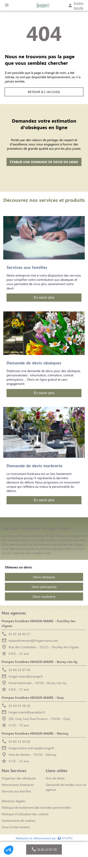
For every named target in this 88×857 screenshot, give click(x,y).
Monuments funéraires (18, 784)
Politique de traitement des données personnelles (36, 807)
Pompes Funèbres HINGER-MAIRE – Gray (33, 697)
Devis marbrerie (44, 596)
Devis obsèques (44, 577)
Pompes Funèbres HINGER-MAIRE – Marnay (35, 733)
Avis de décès (55, 778)
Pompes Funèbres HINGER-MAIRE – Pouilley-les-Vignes (39, 623)
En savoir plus (44, 297)
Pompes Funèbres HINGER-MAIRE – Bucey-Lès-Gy (40, 661)
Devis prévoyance (44, 587)
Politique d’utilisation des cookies (25, 814)
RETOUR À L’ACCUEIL (44, 92)
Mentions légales (14, 801)
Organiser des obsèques (19, 778)
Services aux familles (16, 791)
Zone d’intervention (16, 827)
